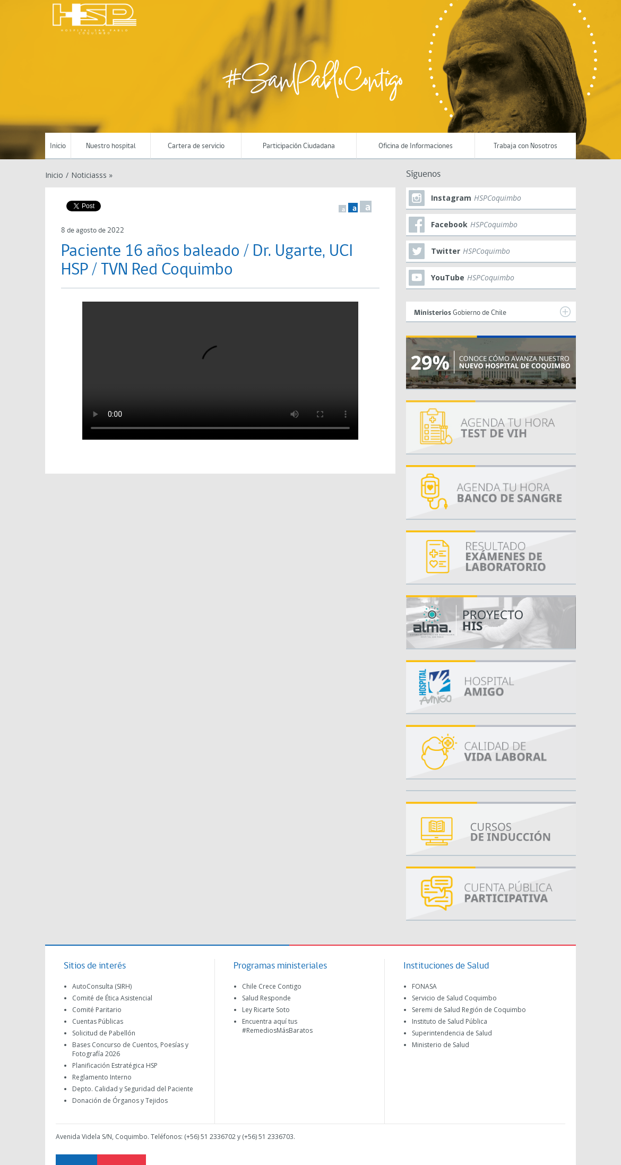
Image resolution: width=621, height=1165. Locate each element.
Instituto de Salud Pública (449, 1021)
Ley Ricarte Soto (266, 1009)
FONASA (424, 986)
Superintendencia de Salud (452, 1033)
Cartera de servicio (196, 146)
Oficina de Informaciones (415, 146)
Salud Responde (266, 998)
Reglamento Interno (102, 1077)
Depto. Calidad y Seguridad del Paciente (132, 1088)
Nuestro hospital (111, 146)
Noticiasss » (92, 175)
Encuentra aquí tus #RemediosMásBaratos (277, 1026)
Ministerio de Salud (440, 1044)
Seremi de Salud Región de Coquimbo (469, 1009)
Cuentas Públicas (97, 1021)
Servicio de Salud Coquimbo (454, 998)
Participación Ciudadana (299, 146)
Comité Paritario (97, 1009)
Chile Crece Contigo (271, 986)
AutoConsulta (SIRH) (102, 986)
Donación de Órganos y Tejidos (120, 1100)
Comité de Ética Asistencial (112, 998)
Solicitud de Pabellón (103, 1033)
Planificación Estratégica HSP (115, 1065)
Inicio (58, 146)
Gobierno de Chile (492, 311)
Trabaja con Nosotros (525, 146)
